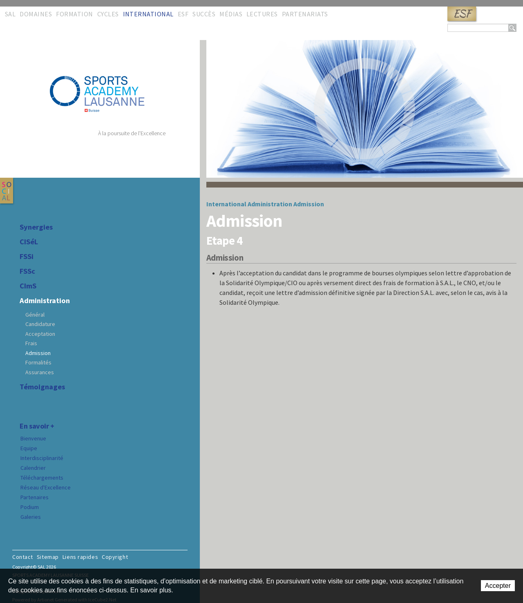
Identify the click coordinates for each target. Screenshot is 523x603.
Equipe (28, 448)
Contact (22, 557)
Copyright (115, 557)
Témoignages (42, 387)
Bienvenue (33, 438)
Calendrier (33, 467)
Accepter (498, 585)
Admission (38, 353)
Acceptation (40, 333)
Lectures (262, 14)
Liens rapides (80, 557)
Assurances (39, 372)
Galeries (30, 516)
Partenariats (305, 14)
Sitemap (48, 557)
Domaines (36, 14)
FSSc (27, 271)
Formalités (38, 362)
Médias (230, 14)
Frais (31, 343)
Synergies (36, 227)
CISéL (29, 242)
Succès (203, 14)
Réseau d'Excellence (45, 487)
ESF (461, 14)
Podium (29, 507)
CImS (28, 286)
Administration (45, 301)
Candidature (40, 324)
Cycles (108, 14)
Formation (74, 14)
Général (35, 314)
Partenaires (34, 497)
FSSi (27, 256)
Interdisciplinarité (41, 458)
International (148, 14)
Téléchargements (41, 477)
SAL (10, 14)
